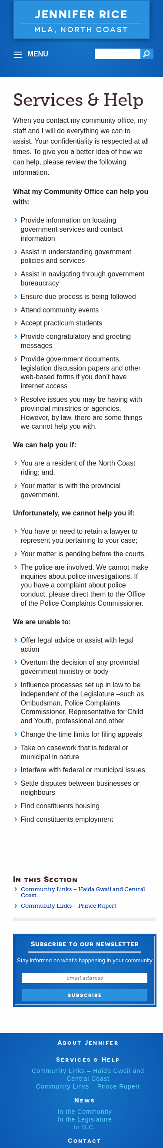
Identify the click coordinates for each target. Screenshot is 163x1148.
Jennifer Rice (81, 14)
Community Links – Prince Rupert (68, 905)
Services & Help (88, 1059)
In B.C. (85, 1127)
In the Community (84, 1111)
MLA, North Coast (81, 29)
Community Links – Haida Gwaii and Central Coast (83, 892)
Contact (84, 1140)
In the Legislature (84, 1119)
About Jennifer (88, 1042)
